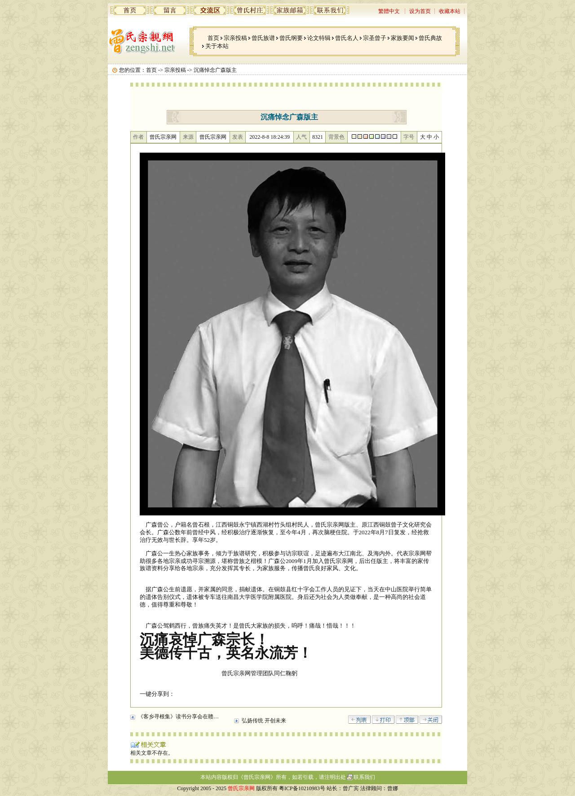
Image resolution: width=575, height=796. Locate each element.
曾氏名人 (346, 38)
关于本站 (217, 46)
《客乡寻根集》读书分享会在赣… (178, 716)
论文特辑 (319, 38)
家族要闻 (402, 38)
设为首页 (420, 11)
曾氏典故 (430, 38)
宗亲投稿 (235, 38)
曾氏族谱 (263, 38)
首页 (213, 38)
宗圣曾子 (374, 38)
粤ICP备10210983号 (302, 788)
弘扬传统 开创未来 (264, 720)
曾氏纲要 (291, 38)
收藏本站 (449, 11)
